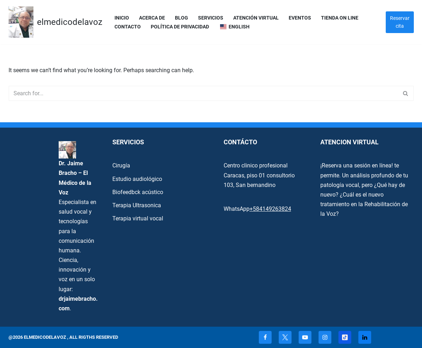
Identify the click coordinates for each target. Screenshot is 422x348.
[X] (285, 337)
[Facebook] (265, 337)
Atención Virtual (256, 18)
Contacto (127, 27)
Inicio (121, 18)
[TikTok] (344, 337)
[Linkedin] (364, 337)
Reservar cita (400, 22)
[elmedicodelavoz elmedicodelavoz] (55, 22)
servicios (210, 18)
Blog (181, 18)
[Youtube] (305, 337)
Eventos (300, 18)
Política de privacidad (180, 27)
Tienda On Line (339, 18)
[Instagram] (325, 337)
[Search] (203, 93)
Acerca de (152, 18)
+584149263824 (270, 208)
